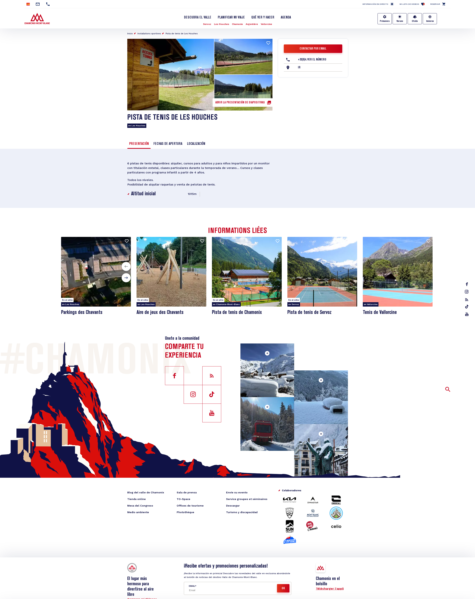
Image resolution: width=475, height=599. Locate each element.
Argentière (252, 24)
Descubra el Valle (197, 17)
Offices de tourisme (190, 505)
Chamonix (237, 24)
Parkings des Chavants (81, 312)
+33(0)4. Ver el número (312, 59)
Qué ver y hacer (262, 17)
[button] (126, 266)
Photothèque (185, 512)
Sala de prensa (187, 492)
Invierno (430, 21)
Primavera (385, 21)
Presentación (139, 143)
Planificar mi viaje (231, 17)
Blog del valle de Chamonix (145, 492)
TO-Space (183, 499)
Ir (299, 67)
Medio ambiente (138, 512)
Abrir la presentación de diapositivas (240, 102)
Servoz (207, 24)
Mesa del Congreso (140, 505)
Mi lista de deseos (412, 4)
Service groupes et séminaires (246, 499)
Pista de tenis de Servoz (309, 312)
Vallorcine (266, 24)
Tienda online (136, 499)
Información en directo (375, 4)
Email (192, 586)
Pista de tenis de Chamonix (237, 312)
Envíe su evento (237, 492)
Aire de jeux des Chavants (160, 312)
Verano (400, 21)
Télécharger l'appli (330, 588)
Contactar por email (313, 48)
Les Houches (221, 24)
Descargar (233, 505)
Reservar (435, 4)
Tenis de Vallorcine (380, 312)
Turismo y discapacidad (242, 512)
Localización (196, 143)
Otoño (415, 21)
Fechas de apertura (167, 143)
